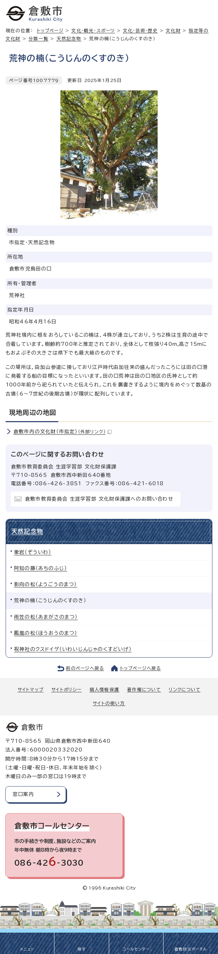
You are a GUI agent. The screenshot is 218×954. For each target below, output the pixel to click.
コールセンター (136, 949)
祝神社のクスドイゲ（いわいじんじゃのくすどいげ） (73, 649)
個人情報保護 (104, 689)
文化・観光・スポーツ (93, 30)
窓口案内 (23, 794)
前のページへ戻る (85, 668)
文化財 (173, 30)
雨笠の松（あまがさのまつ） (46, 617)
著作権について (144, 689)
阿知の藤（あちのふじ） (40, 568)
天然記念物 (69, 38)
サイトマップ (31, 689)
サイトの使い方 (109, 703)
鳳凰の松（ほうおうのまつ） (46, 633)
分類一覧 (38, 38)
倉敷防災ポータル (190, 949)
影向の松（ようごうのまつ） (45, 584)
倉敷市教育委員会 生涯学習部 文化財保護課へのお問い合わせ (99, 498)
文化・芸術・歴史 (140, 30)
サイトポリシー (66, 689)
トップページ (50, 30)
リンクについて (184, 689)
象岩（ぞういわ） (33, 552)
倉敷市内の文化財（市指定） (62, 431)
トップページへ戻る (140, 668)
